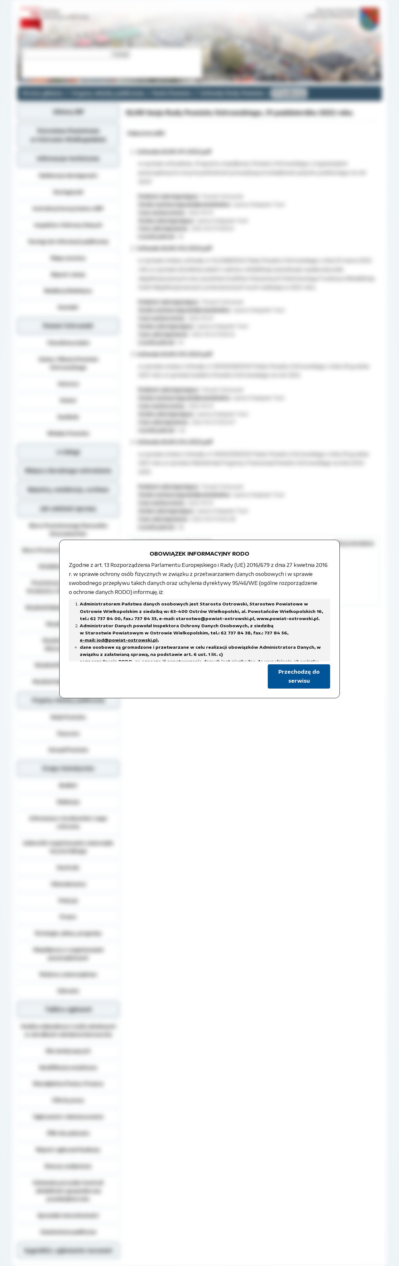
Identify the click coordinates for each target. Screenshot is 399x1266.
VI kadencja (289, 93)
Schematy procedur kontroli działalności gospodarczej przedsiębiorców (68, 1191)
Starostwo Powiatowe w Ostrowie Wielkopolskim (68, 135)
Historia (68, 383)
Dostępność (68, 192)
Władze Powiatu (68, 433)
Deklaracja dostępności (68, 175)
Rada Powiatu (171, 93)
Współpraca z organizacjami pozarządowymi (68, 953)
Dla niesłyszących (68, 1051)
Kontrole (68, 867)
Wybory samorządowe (68, 974)
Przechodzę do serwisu (299, 676)
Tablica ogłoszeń (68, 1009)
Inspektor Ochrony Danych (68, 225)
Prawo (68, 916)
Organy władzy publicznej (107, 93)
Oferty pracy (68, 1100)
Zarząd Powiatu (68, 749)
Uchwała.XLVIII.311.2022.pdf (174, 152)
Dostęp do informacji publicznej (68, 241)
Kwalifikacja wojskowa (68, 1067)
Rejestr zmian (68, 274)
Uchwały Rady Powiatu (232, 93)
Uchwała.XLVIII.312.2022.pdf (174, 248)
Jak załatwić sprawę (68, 508)
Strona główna (42, 93)
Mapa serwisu (68, 258)
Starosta (68, 733)
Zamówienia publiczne (68, 1232)
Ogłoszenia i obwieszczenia (68, 1116)
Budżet (68, 785)
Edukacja (68, 801)
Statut (68, 400)
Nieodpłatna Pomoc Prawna (68, 1083)
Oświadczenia (68, 884)
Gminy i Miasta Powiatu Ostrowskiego (68, 363)
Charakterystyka (68, 342)
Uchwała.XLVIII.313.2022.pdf (174, 354)
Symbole (68, 417)
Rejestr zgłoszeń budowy (68, 1149)
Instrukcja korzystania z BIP (68, 208)
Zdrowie (68, 990)
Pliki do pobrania (68, 1133)
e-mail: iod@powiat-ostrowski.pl (118, 640)
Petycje (68, 900)
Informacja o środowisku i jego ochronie (68, 822)
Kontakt (68, 307)
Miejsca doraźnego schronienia (68, 470)
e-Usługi (68, 452)
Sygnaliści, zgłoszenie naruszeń (68, 1250)
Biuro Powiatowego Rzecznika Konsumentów (68, 529)
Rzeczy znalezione (68, 1166)
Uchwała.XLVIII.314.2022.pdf (175, 442)
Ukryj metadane (354, 543)
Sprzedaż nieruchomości (68, 1215)
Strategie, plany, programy (68, 933)
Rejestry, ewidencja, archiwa (68, 489)
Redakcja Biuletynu (68, 290)
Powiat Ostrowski (68, 326)
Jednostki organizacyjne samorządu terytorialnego (68, 847)
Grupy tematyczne (68, 768)
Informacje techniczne (68, 158)
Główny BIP (68, 112)
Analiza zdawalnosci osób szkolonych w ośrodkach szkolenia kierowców (68, 1030)
